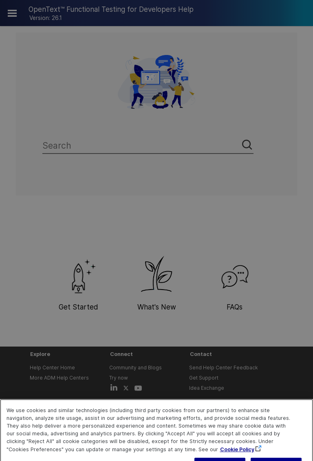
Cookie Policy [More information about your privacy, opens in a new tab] (237, 457)
